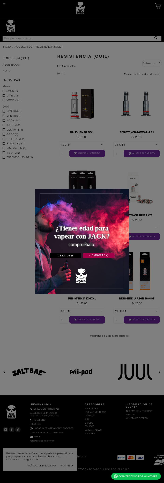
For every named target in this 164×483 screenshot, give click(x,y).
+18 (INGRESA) (98, 255)
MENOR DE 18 (65, 255)
